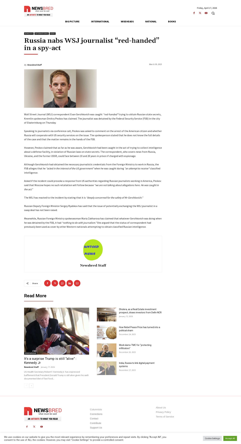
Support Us (96, 427)
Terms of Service (165, 416)
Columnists (96, 409)
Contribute (95, 423)
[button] (213, 13)
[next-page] (31, 386)
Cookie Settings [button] (212, 438)
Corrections (96, 414)
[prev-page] (26, 386)
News (53, 33)
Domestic (29, 33)
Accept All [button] (230, 438)
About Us (161, 407)
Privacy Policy (163, 412)
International (41, 33)
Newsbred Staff (34, 64)
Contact (94, 418)
